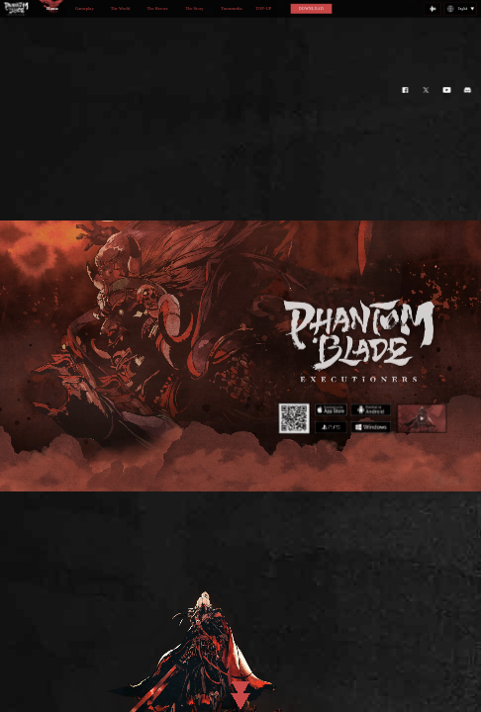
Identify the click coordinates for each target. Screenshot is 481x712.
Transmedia (231, 8)
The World (120, 8)
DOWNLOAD (311, 9)
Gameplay (84, 8)
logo (17, 9)
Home (52, 8)
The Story (194, 8)
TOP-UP (263, 8)
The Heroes (156, 8)
